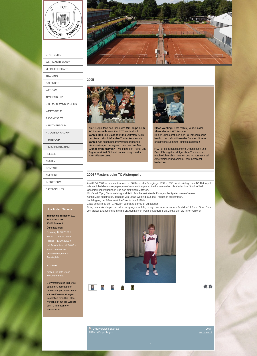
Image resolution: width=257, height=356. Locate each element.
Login (209, 328)
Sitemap (114, 328)
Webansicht (205, 332)
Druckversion (98, 328)
